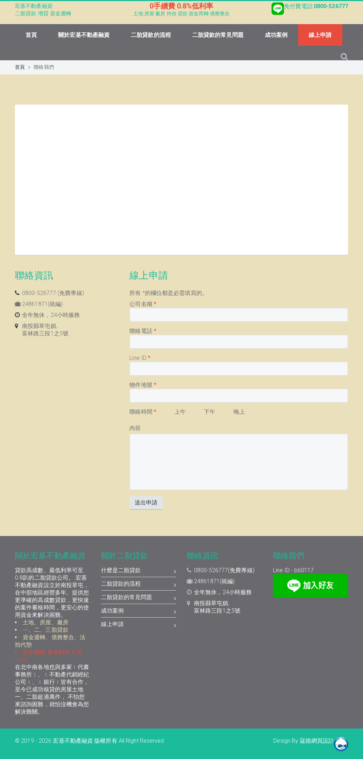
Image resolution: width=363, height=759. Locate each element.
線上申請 (320, 35)
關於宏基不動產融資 (84, 35)
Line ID (139, 358)
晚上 (239, 411)
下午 (209, 411)
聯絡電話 (142, 331)
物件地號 (142, 384)
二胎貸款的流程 (151, 35)
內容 (135, 428)
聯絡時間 (142, 411)
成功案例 (276, 35)
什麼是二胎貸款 (139, 571)
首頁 (31, 35)
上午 (180, 411)
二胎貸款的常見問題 (218, 35)
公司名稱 (142, 304)
